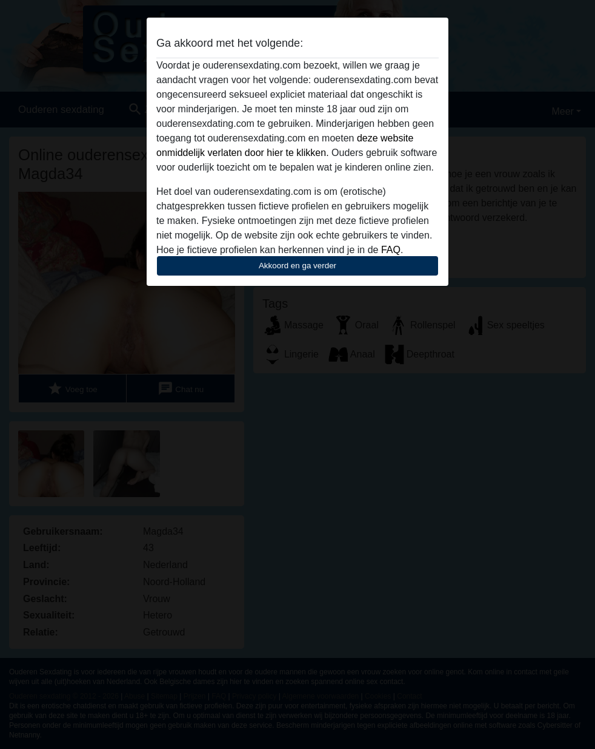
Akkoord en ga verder (297, 265)
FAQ (391, 250)
